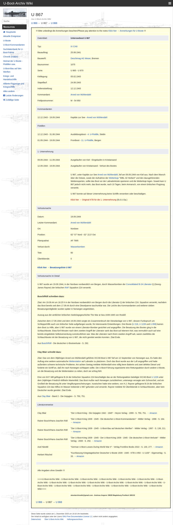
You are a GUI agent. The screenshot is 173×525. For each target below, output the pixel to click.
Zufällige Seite (12, 100)
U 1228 (142, 324)
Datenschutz (36, 519)
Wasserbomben (78, 247)
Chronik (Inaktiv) (10, 56)
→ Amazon (152, 413)
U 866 (34, 23)
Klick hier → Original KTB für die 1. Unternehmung (93, 200)
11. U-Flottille (87, 140)
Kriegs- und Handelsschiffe (10, 77)
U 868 (54, 23)
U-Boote (7, 40)
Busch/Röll (46, 343)
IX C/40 (74, 46)
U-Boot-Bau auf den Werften (12, 70)
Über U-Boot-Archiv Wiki (53, 519)
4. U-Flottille (93, 134)
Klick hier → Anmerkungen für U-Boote (125, 31)
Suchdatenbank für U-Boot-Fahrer (13, 51)
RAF (67, 287)
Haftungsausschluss (75, 519)
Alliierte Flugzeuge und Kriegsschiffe (13, 85)
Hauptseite (11, 32)
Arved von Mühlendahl (81, 94)
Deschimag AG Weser (81, 58)
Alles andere (9, 91)
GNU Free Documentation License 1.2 (77, 517)
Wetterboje (114, 178)
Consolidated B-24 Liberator (139, 284)
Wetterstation (75, 361)
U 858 (153, 324)
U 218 (135, 324)
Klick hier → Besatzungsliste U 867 (55, 267)
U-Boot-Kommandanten (14, 45)
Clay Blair (46, 396)
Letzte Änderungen (14, 95)
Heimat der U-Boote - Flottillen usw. (13, 62)
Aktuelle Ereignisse (12, 36)
